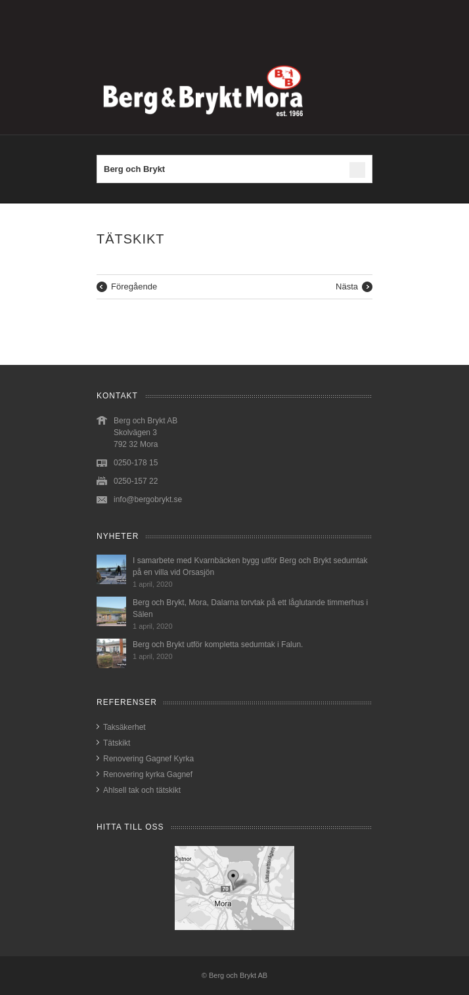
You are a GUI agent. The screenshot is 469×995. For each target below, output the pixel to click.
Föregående (134, 286)
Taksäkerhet (124, 727)
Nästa (347, 286)
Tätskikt (116, 743)
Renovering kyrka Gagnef (147, 774)
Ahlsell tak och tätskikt (142, 790)
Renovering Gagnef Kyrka (148, 758)
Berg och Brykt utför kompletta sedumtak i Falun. (218, 644)
